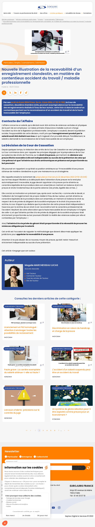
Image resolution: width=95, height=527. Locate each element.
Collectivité (42, 457)
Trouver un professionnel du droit (25, 13)
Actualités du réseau (73, 13)
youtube (53, 508)
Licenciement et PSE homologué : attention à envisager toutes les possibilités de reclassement (21, 330)
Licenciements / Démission (54, 19)
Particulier (12, 457)
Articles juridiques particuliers (26, 19)
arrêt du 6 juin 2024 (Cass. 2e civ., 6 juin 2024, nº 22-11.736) (39, 102)
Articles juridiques (56, 13)
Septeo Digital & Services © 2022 (78, 516)
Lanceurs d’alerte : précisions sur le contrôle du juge (22, 412)
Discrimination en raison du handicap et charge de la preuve (71, 330)
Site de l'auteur (32, 281)
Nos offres (43, 13)
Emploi (40, 19)
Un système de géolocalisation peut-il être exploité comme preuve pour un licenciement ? (71, 412)
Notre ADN (7, 13)
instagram (59, 508)
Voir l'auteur (31, 273)
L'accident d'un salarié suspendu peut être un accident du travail (71, 371)
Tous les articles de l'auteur (37, 278)
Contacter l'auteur (33, 276)
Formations (87, 13)
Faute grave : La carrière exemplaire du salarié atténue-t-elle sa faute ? (22, 371)
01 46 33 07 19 (80, 496)
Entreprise (27, 457)
